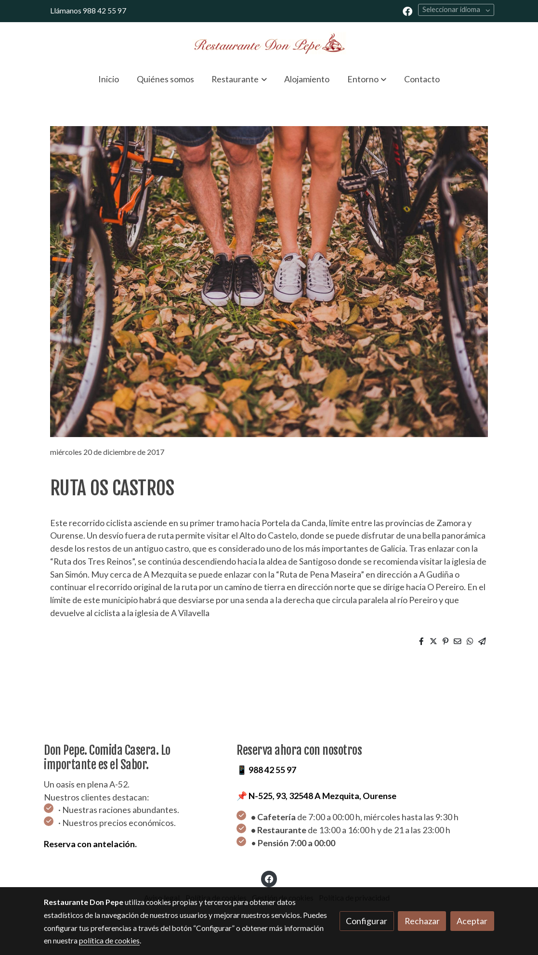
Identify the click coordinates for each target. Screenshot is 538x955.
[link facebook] (407, 10)
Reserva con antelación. (90, 844)
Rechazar (422, 921)
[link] (269, 43)
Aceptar (472, 921)
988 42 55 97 (272, 769)
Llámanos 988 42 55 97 (88, 10)
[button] (239, 79)
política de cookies (109, 940)
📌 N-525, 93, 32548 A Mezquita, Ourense (316, 795)
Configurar (366, 921)
